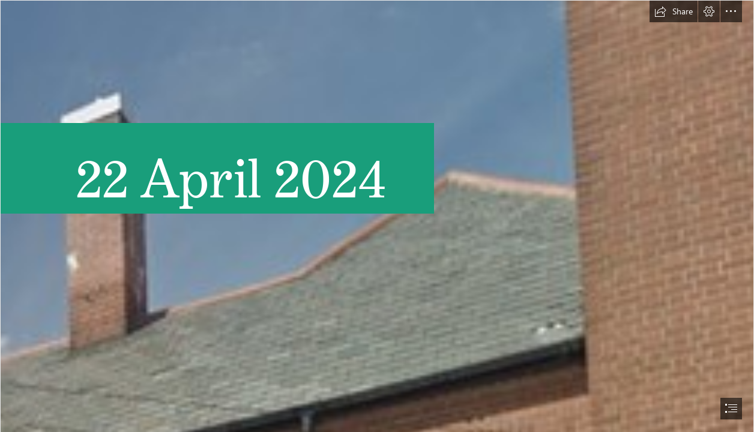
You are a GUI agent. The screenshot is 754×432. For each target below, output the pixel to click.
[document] (377, 216)
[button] (674, 11)
